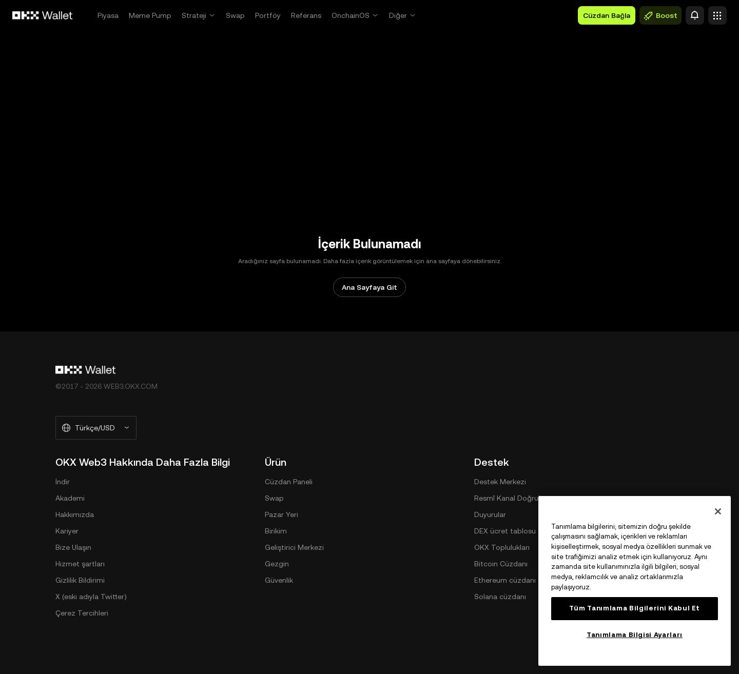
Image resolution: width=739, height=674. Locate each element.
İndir (62, 482)
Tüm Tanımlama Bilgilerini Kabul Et (634, 608)
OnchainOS (350, 15)
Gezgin (277, 564)
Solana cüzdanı (500, 596)
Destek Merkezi (500, 482)
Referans (306, 15)
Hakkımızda (74, 514)
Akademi (70, 498)
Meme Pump (150, 15)
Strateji (194, 15)
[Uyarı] (695, 15)
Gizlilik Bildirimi (80, 580)
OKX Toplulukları (502, 547)
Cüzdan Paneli (289, 482)
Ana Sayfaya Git (369, 287)
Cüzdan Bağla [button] (606, 15)
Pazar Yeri (281, 514)
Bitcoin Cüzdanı (501, 564)
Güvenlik (279, 580)
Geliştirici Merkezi (294, 547)
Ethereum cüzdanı (505, 580)
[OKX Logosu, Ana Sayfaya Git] (42, 15)
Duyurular (490, 514)
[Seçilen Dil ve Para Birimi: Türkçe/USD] (96, 428)
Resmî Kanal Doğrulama (514, 498)
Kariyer (67, 531)
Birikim (276, 531)
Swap (235, 15)
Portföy (268, 15)
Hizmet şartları (80, 564)
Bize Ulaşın (73, 547)
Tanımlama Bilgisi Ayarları (635, 635)
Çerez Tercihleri (81, 613)
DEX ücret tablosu (505, 531)
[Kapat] (718, 511)
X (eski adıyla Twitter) (91, 596)
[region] (634, 581)
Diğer (398, 15)
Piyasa (108, 15)
